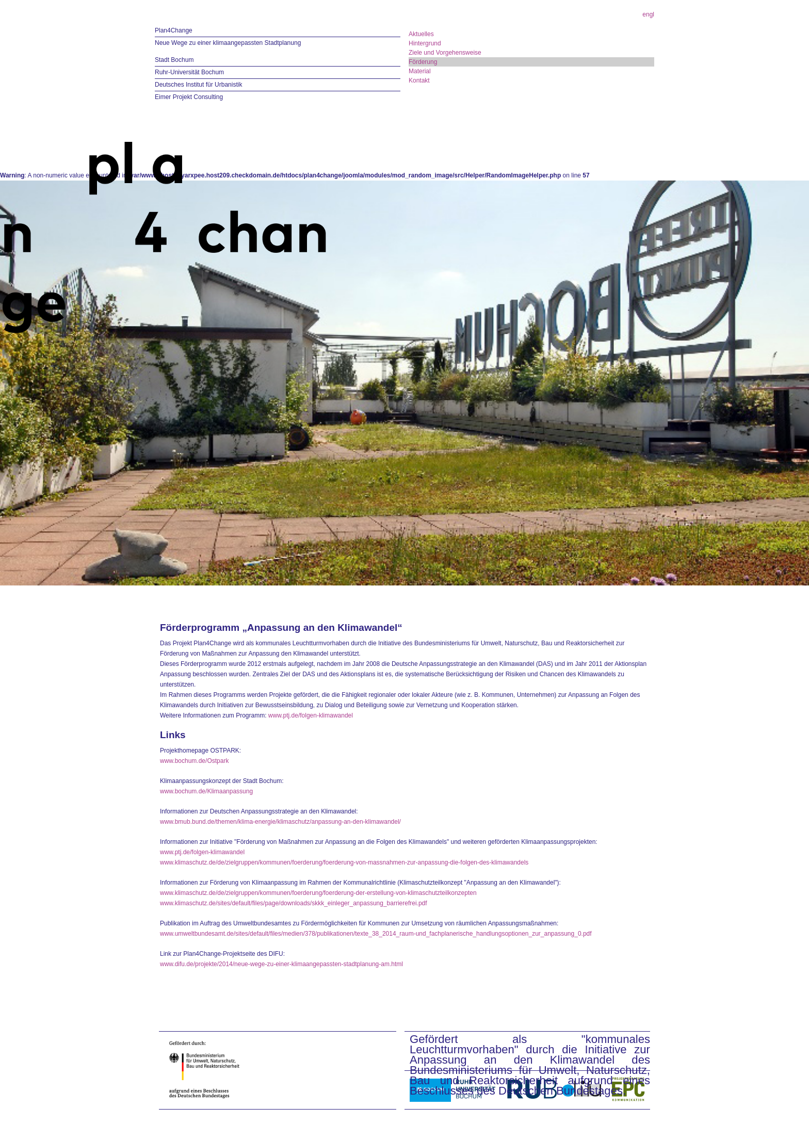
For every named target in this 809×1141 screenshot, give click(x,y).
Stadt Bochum (174, 59)
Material (420, 71)
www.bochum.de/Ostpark (194, 760)
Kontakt (419, 80)
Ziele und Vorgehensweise (445, 52)
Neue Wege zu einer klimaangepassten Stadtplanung (228, 42)
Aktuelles (421, 34)
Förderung (423, 62)
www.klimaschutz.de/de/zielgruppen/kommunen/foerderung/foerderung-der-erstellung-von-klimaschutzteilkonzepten (318, 892)
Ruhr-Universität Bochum (189, 72)
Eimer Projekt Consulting (189, 97)
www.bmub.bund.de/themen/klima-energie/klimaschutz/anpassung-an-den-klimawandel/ (280, 821)
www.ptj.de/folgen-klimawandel (310, 715)
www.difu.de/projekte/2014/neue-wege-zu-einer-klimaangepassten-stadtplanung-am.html (281, 964)
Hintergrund (425, 43)
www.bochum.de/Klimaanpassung (206, 791)
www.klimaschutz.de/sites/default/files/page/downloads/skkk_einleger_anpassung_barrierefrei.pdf (293, 903)
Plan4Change (173, 30)
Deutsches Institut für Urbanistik (198, 84)
